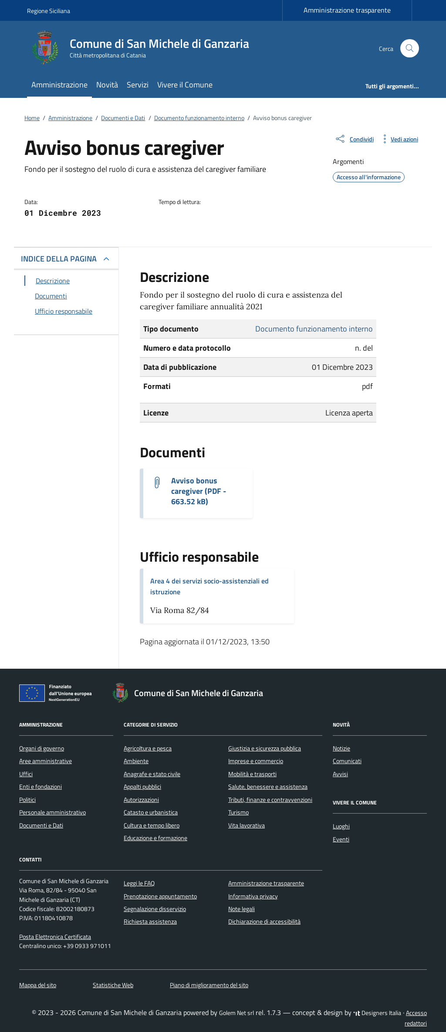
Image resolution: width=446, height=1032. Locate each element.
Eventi (341, 839)
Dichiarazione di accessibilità (264, 921)
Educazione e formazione (155, 838)
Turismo (238, 812)
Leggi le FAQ (139, 883)
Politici (27, 799)
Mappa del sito (37, 985)
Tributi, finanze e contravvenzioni (270, 799)
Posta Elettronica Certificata (55, 937)
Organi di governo (41, 748)
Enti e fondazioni (40, 786)
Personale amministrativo (52, 812)
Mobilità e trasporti (252, 774)
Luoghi (341, 826)
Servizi (138, 84)
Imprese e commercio (255, 761)
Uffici (26, 774)
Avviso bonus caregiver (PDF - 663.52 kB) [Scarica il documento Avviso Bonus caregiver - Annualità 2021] (198, 491)
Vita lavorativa (246, 825)
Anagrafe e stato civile (152, 774)
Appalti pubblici (142, 786)
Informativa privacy (253, 896)
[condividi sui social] (354, 139)
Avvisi (340, 774)
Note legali (241, 909)
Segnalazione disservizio (155, 909)
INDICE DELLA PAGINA (59, 259)
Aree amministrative (45, 761)
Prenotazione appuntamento (160, 896)
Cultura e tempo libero (151, 825)
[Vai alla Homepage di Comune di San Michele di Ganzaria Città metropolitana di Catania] (143, 48)
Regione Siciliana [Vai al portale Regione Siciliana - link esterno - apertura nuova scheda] (48, 10)
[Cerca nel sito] (409, 48)
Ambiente (136, 761)
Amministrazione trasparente (347, 10)
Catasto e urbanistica (151, 812)
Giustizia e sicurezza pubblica (264, 748)
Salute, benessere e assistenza (267, 786)
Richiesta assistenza (150, 921)
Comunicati (347, 761)
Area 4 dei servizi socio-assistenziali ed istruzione (209, 586)
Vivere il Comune (185, 84)
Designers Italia (377, 1013)
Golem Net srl (236, 1013)
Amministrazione (59, 84)
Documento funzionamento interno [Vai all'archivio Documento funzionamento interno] (314, 329)
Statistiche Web (113, 985)
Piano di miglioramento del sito (209, 985)
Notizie (341, 748)
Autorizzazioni (141, 799)
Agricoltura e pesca (148, 748)
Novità (107, 84)
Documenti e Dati (41, 825)
